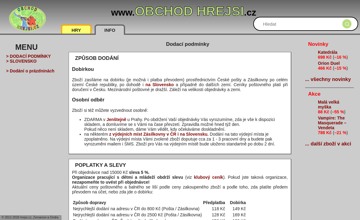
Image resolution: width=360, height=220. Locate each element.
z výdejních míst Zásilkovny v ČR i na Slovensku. (159, 134)
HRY (76, 30)
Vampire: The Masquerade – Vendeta (332, 123)
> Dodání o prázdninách (30, 70)
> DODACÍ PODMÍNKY (28, 56)
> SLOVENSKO (21, 61)
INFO (109, 30)
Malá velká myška (328, 104)
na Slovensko (160, 84)
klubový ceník (208, 177)
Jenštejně (116, 119)
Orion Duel (329, 63)
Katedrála (327, 52)
